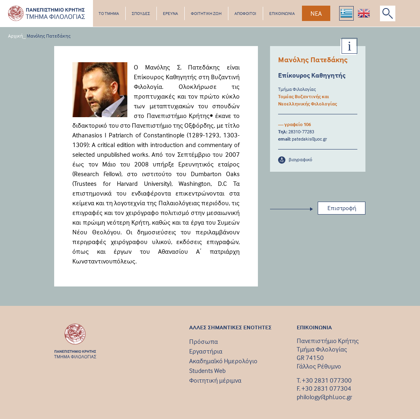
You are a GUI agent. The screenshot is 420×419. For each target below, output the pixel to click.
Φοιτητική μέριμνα (215, 380)
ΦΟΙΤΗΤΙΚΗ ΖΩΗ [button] (206, 13)
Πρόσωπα (203, 341)
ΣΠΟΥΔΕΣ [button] (141, 13)
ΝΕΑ (316, 13)
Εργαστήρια (205, 351)
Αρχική (15, 36)
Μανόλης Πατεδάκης (49, 36)
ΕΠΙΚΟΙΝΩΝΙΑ (282, 13)
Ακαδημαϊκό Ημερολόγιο (223, 361)
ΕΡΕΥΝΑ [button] (170, 13)
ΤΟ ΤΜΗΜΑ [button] (109, 13)
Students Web (207, 370)
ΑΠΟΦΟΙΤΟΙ (245, 13)
